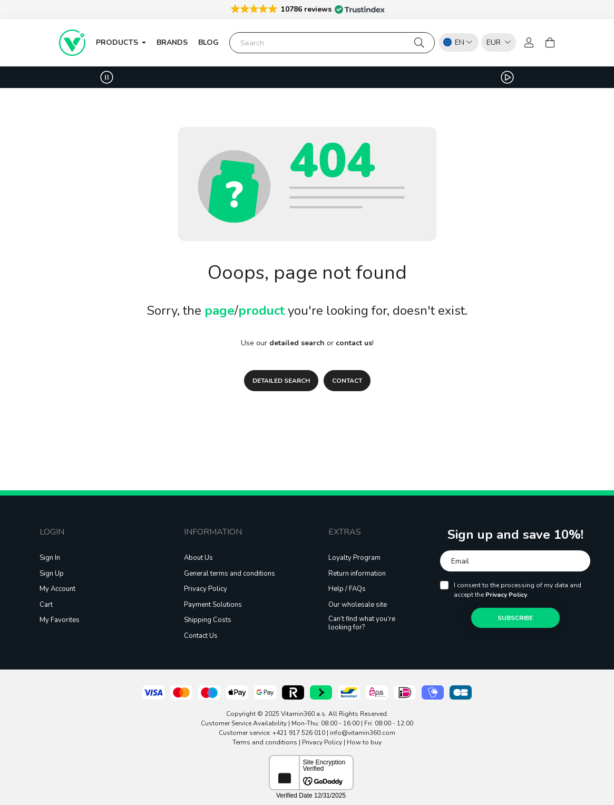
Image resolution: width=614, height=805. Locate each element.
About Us (198, 558)
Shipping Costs (207, 620)
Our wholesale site (357, 605)
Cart (46, 605)
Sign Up (52, 574)
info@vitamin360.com (362, 733)
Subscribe (515, 618)
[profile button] (529, 42)
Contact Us (201, 636)
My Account (57, 589)
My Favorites (60, 620)
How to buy (364, 742)
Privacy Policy (205, 589)
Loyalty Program (354, 558)
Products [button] (118, 42)
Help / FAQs (347, 589)
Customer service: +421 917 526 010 (272, 733)
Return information (357, 574)
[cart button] (550, 42)
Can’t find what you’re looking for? (361, 623)
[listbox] (496, 42)
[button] (307, 9)
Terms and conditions (264, 742)
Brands (172, 42)
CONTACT (347, 380)
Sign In (50, 558)
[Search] (331, 42)
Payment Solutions (213, 605)
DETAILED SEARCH (281, 380)
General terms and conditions (229, 574)
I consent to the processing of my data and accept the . (517, 590)
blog (208, 42)
